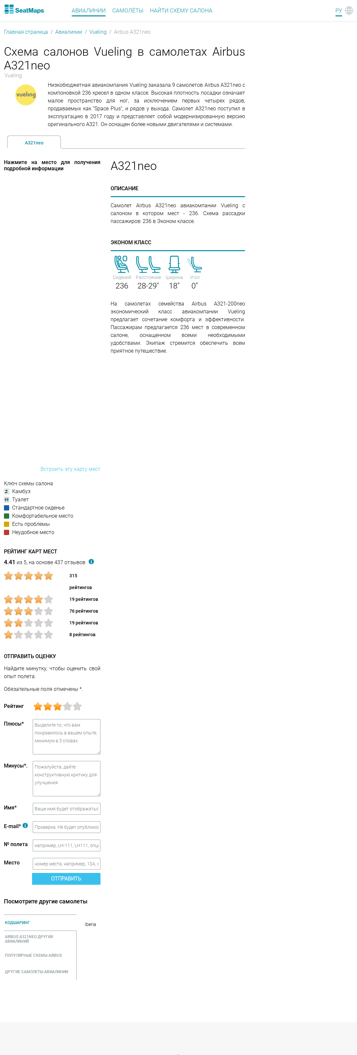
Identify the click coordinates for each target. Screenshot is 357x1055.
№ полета (16, 844)
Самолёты (127, 10)
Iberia (90, 924)
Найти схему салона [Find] (181, 10)
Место (12, 863)
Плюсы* (14, 724)
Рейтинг (14, 706)
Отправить (66, 879)
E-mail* (16, 826)
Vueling (98, 32)
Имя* (10, 808)
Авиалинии (68, 32)
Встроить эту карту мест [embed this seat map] (70, 469)
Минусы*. (15, 766)
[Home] (24, 9)
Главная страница (26, 32)
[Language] (344, 10)
